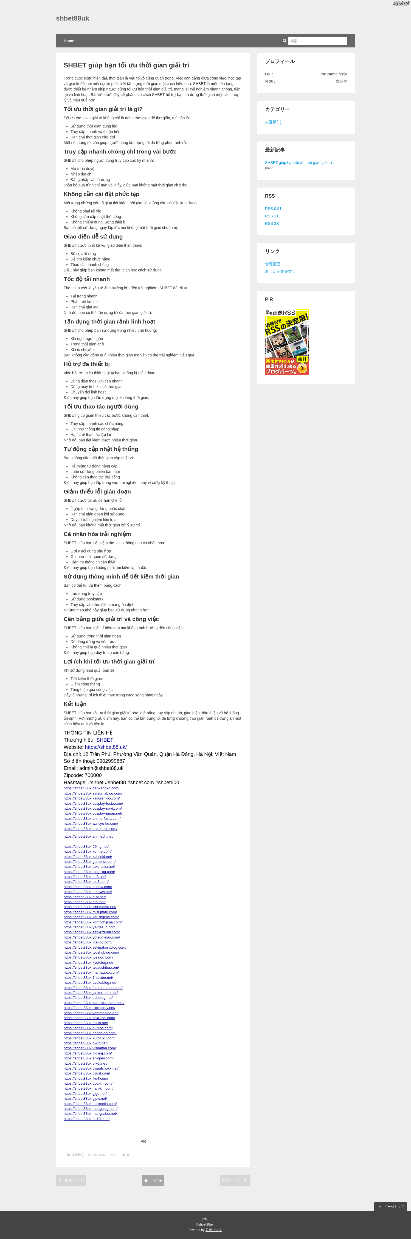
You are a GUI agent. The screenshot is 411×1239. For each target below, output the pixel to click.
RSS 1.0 (272, 216)
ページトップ (391, 1206)
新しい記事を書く (280, 271)
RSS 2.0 (272, 223)
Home (69, 41)
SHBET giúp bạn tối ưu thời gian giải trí (126, 65)
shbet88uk (72, 18)
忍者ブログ (214, 1230)
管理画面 (272, 264)
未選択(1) (273, 122)
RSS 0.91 (273, 208)
